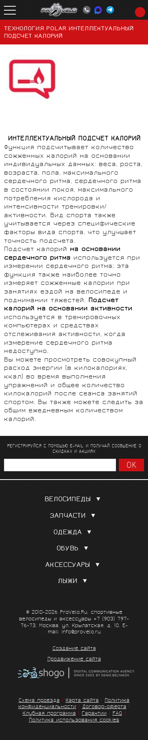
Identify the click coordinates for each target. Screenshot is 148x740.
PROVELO (59, 10)
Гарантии (94, 713)
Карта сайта (82, 701)
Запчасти (74, 516)
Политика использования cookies (74, 720)
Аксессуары (74, 565)
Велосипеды (74, 500)
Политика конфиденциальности (73, 704)
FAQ (117, 713)
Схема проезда (39, 701)
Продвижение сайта (74, 660)
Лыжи (74, 582)
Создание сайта (74, 649)
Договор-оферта (104, 707)
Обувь (74, 549)
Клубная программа (49, 713)
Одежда (74, 533)
